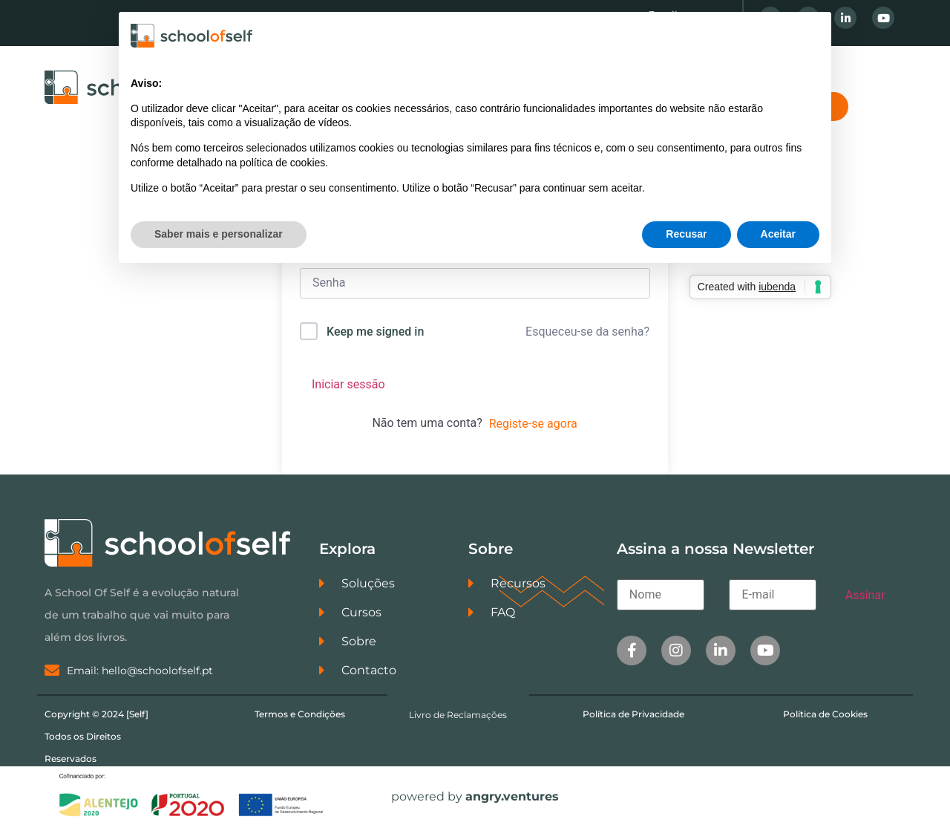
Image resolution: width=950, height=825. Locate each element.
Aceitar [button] (778, 234)
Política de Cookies (825, 714)
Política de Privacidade (633, 714)
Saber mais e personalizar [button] (218, 234)
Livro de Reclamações (458, 714)
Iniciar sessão (348, 384)
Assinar (865, 595)
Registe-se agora (533, 424)
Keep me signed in (375, 332)
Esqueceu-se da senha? (587, 332)
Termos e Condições (300, 714)
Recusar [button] (686, 234)
